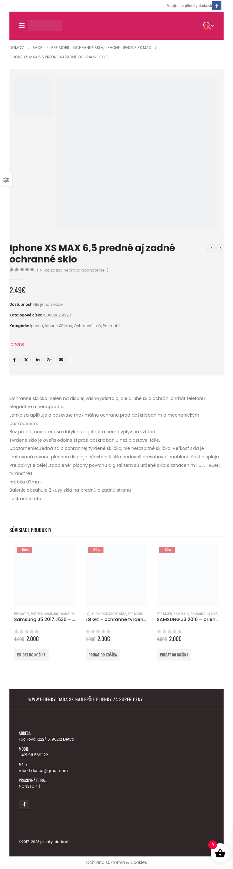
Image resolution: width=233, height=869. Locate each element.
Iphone (36, 325)
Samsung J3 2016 (204, 614)
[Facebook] (216, 5)
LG (87, 614)
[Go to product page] (45, 575)
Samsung (52, 614)
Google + (49, 360)
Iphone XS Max (58, 325)
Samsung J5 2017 (74, 614)
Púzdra (37, 614)
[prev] (211, 248)
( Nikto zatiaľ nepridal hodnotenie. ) (73, 270)
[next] (220, 248)
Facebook (14, 360)
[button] (23, 25)
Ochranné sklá (87, 325)
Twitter (26, 360)
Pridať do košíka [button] (31, 654)
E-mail (61, 360)
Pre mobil (111, 325)
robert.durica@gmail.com (44, 770)
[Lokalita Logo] (45, 25)
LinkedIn (38, 360)
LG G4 (95, 614)
